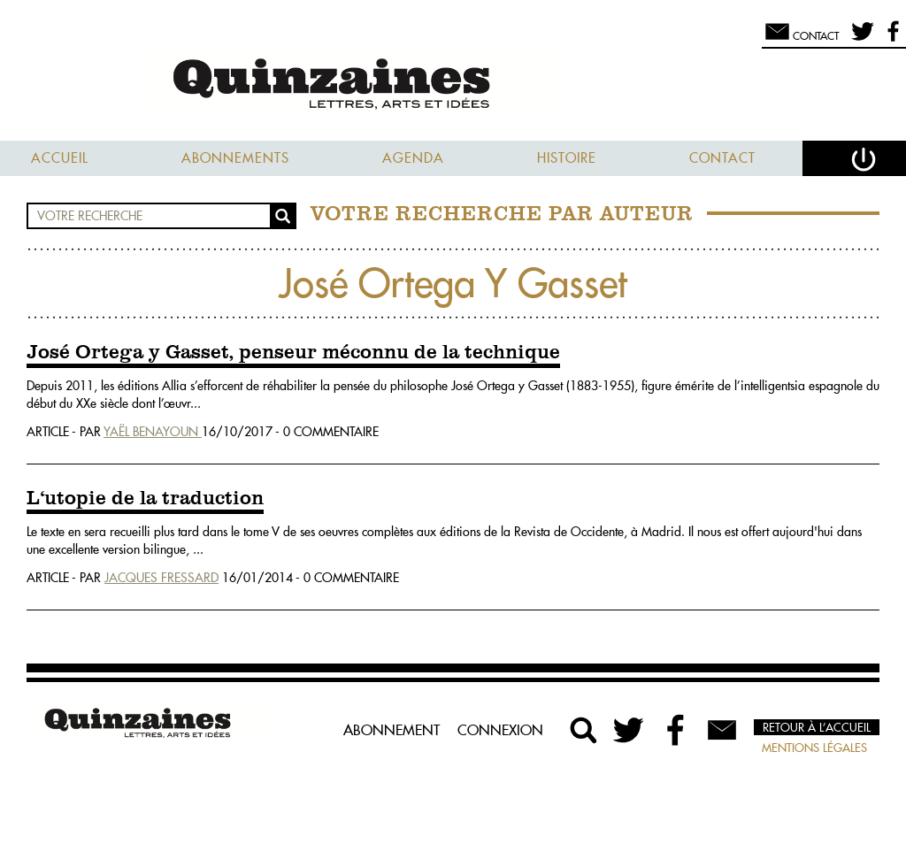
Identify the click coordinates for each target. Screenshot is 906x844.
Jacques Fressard (161, 578)
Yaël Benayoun (153, 432)
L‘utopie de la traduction (145, 499)
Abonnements (235, 158)
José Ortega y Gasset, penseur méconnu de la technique (293, 353)
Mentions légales (814, 747)
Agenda (413, 158)
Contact (722, 158)
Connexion (500, 730)
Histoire (566, 158)
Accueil (59, 158)
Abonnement (391, 730)
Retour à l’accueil (817, 727)
